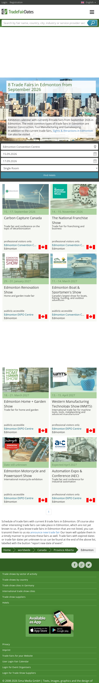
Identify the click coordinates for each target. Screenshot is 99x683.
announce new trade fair (45, 532)
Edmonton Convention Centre (22, 245)
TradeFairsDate (17, 11)
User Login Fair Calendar (15, 661)
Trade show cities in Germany (18, 585)
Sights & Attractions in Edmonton (73, 130)
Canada (42, 550)
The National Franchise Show (70, 220)
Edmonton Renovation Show (21, 289)
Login (4, 2)
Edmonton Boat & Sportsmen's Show (66, 289)
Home (7, 550)
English (91, 2)
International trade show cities (18, 591)
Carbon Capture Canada (23, 218)
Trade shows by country (15, 579)
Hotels (5, 602)
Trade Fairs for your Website (17, 655)
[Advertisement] (49, 53)
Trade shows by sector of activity (19, 573)
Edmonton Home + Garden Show (25, 403)
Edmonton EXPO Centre (18, 314)
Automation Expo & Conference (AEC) (67, 473)
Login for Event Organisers (16, 667)
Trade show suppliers (14, 596)
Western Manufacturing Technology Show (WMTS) (72, 403)
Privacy (6, 644)
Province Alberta (64, 550)
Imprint (6, 650)
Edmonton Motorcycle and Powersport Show (24, 473)
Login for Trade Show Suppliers (19, 672)
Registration (16, 2)
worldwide (24, 550)
